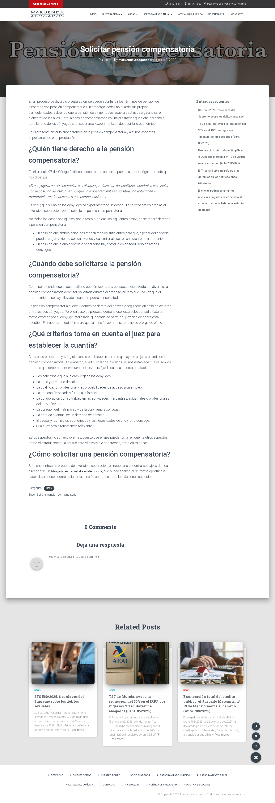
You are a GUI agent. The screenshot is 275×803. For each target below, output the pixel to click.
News (49, 488)
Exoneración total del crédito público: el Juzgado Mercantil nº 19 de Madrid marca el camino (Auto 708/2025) (222, 157)
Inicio (93, 14)
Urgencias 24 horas (45, 3)
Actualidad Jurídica (190, 14)
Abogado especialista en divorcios (78, 471)
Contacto (237, 14)
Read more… (77, 729)
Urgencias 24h (217, 14)
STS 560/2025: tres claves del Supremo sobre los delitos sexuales (59, 701)
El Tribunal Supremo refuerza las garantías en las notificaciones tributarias (218, 177)
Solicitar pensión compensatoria (56, 494)
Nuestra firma (112, 14)
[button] (256, 757)
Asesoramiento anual (157, 14)
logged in (69, 556)
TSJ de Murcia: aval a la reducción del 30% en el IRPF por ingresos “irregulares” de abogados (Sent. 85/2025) (137, 703)
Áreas (133, 14)
